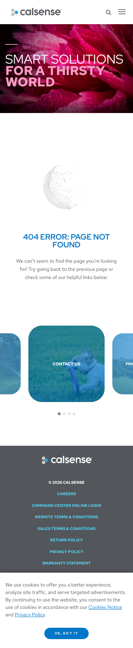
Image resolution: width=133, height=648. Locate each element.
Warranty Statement (66, 563)
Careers (66, 494)
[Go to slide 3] (69, 413)
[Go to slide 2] (64, 413)
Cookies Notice (105, 607)
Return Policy (66, 540)
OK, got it (66, 633)
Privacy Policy (66, 552)
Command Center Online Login (66, 505)
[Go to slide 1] (59, 413)
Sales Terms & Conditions (66, 528)
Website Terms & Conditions (66, 517)
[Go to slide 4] (74, 413)
